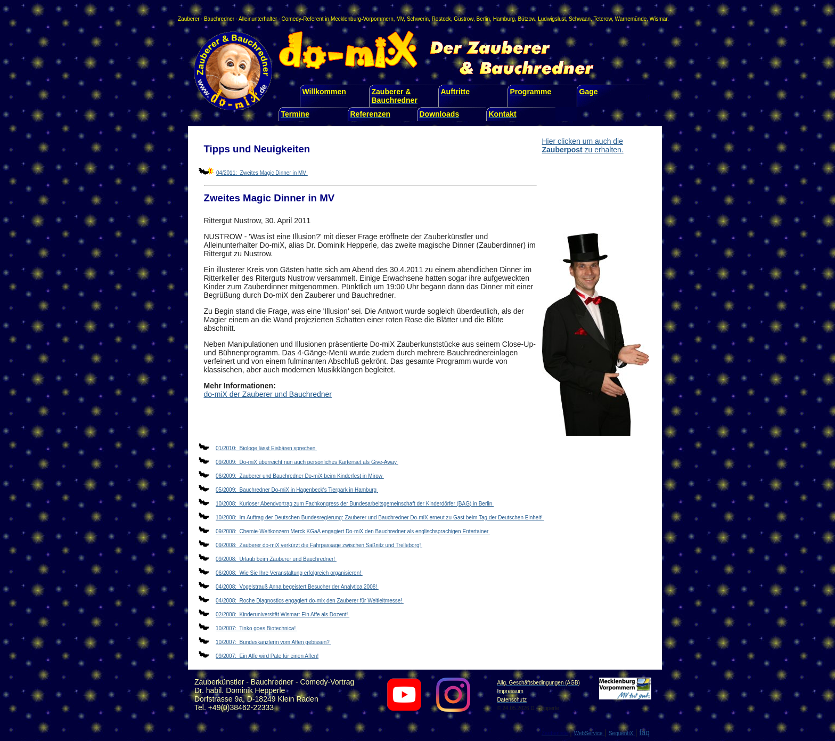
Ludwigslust (552, 19)
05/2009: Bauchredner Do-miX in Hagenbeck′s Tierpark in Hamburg (297, 490)
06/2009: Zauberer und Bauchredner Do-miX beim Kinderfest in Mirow (300, 476)
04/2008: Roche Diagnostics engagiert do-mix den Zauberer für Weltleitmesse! (310, 601)
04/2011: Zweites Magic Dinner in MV (262, 173)
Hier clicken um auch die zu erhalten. (583, 145)
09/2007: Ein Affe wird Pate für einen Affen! (267, 656)
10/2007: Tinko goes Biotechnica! (256, 628)
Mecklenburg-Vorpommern (362, 19)
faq (645, 732)
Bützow (526, 19)
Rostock (441, 19)
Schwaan (580, 19)
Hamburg (504, 19)
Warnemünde (631, 19)
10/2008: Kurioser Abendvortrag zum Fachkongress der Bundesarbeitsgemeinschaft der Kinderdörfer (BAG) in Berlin (355, 504)
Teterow (603, 19)
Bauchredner (219, 19)
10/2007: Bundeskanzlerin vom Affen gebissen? (273, 642)
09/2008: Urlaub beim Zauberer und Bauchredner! (276, 559)
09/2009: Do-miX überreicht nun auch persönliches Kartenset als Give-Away (307, 462)
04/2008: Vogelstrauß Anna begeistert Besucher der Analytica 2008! (297, 587)
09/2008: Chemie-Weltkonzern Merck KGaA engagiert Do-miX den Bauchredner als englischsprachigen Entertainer (353, 531)
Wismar (658, 19)
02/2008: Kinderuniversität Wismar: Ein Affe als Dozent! (282, 614)
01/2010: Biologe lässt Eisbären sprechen (266, 448)
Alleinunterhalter (258, 19)
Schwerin (418, 19)
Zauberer (189, 19)
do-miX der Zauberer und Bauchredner (268, 394)
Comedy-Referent (303, 19)
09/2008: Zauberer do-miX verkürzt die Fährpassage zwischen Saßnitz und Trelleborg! (319, 545)
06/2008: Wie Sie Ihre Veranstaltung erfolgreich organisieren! (289, 573)
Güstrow (463, 19)
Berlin (483, 19)
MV (400, 19)
